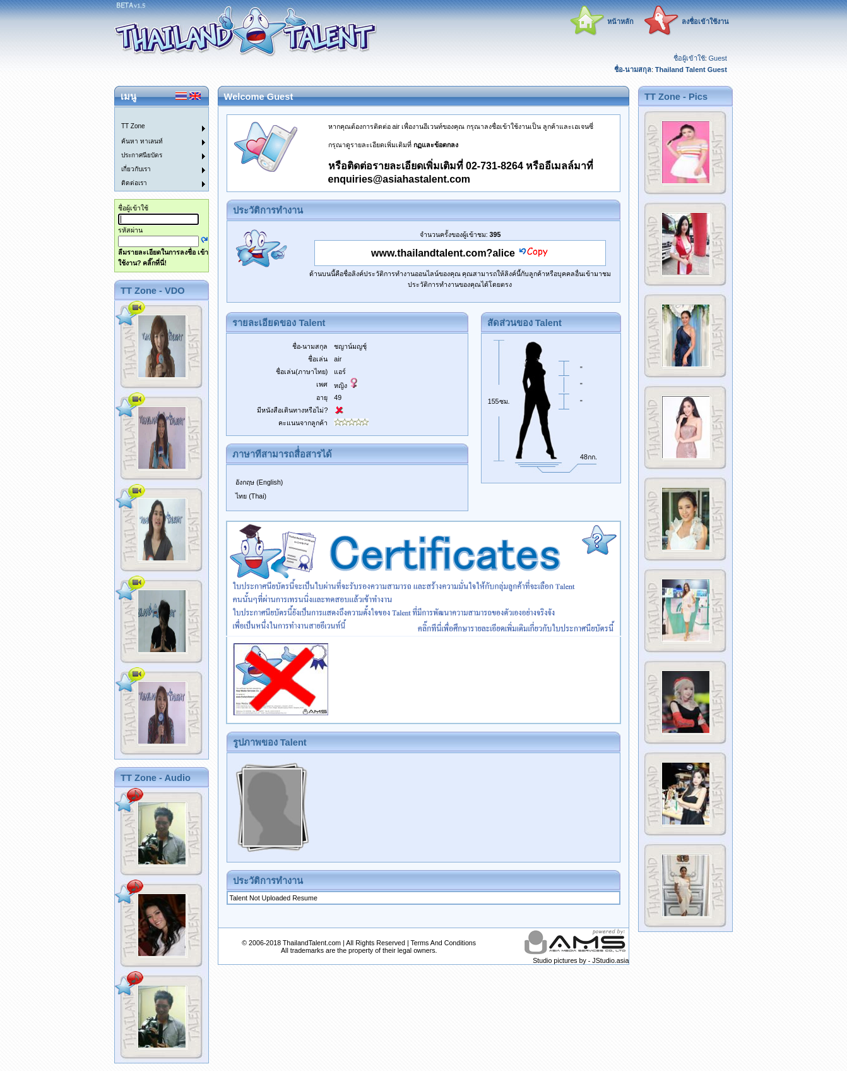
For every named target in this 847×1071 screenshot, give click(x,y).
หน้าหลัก (620, 21)
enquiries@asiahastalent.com (399, 179)
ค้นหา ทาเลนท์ (142, 141)
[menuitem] (154, 114)
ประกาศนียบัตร (141, 155)
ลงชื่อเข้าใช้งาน (705, 21)
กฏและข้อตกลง (435, 144)
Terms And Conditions (443, 943)
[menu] (154, 149)
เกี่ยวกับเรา (136, 169)
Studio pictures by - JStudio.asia (581, 960)
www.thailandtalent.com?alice (443, 253)
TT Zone (133, 126)
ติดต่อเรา (134, 182)
